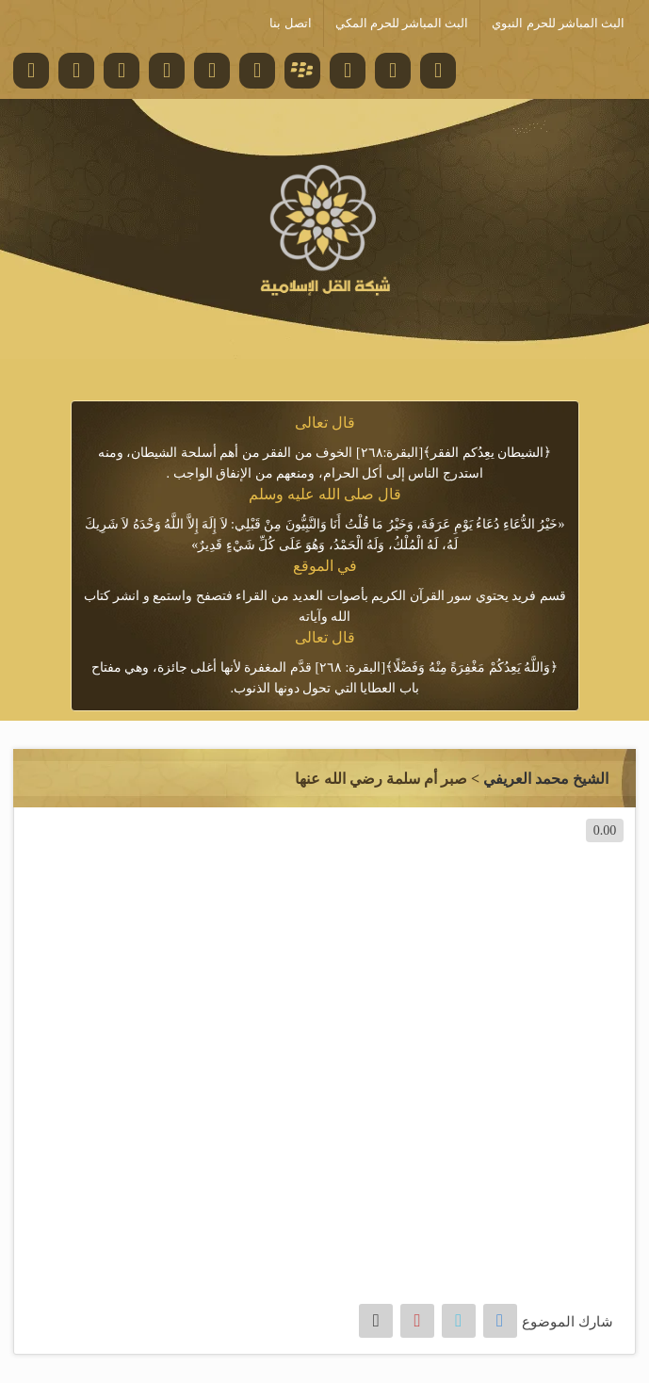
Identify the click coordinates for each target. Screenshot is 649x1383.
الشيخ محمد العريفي (545, 779)
